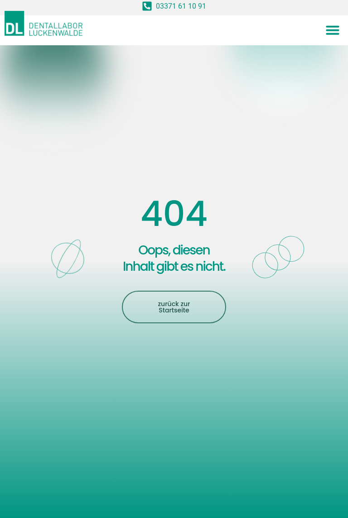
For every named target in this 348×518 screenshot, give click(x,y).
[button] (332, 30)
